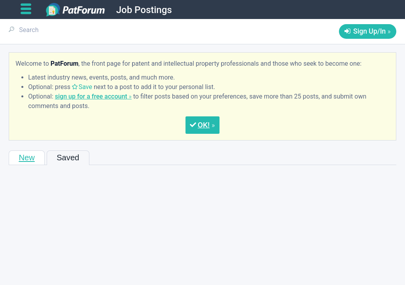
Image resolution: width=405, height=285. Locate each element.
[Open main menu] (29, 9)
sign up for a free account (91, 96)
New (26, 157)
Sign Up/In (369, 31)
